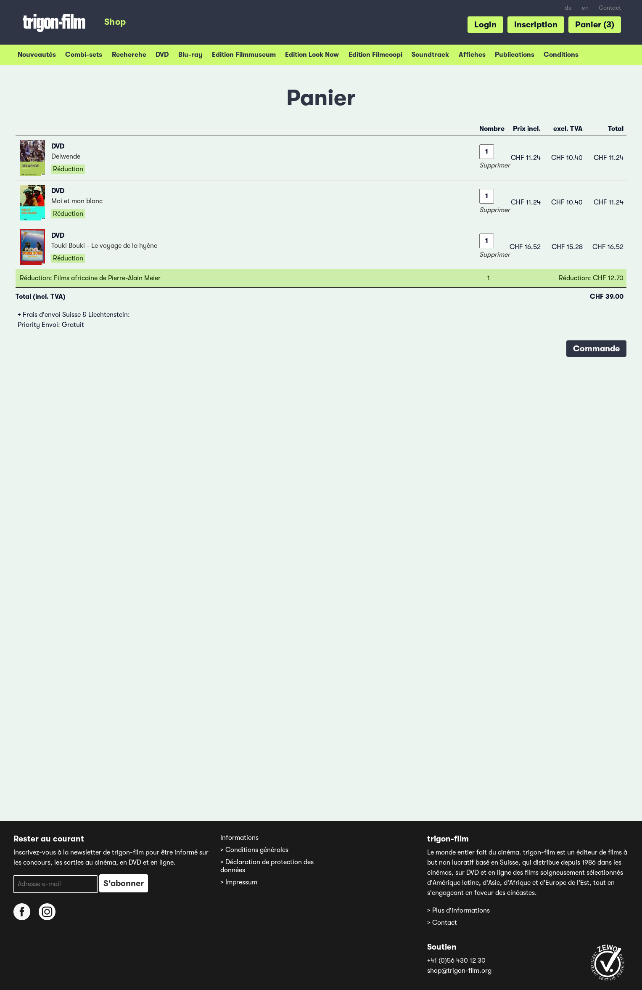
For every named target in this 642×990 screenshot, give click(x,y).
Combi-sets (83, 54)
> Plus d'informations (458, 910)
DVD (162, 54)
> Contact (442, 922)
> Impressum (238, 882)
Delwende (65, 156)
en (585, 7)
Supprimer (494, 165)
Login (485, 24)
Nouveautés (37, 54)
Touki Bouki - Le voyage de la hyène (104, 245)
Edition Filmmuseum (244, 54)
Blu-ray (190, 54)
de (568, 7)
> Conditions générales (254, 850)
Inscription (535, 24)
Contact (610, 7)
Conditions (561, 54)
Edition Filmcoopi (375, 54)
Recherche (129, 54)
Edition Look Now (312, 54)
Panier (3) (594, 24)
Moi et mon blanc (77, 201)
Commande (596, 348)
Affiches (472, 54)
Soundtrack (430, 54)
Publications (514, 54)
